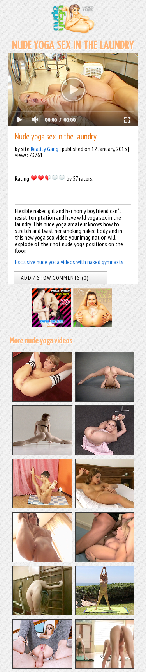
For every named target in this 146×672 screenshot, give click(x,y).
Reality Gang (44, 149)
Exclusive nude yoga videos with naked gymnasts (69, 262)
